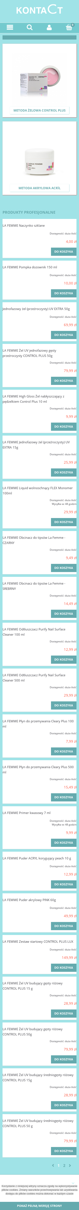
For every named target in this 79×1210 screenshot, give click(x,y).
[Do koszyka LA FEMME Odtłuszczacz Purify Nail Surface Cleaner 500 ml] (63, 705)
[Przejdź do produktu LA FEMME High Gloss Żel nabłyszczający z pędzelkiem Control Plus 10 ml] (17, 407)
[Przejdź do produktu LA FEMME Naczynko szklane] (17, 232)
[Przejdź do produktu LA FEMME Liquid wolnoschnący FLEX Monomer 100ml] (17, 499)
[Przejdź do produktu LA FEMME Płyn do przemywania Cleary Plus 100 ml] (17, 732)
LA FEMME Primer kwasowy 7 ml (27, 813)
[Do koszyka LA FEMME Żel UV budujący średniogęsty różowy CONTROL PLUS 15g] (63, 1105)
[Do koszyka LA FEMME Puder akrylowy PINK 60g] (63, 926)
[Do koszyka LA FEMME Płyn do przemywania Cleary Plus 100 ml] (63, 751)
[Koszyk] (69, 27)
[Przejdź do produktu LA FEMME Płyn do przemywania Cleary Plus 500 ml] (17, 778)
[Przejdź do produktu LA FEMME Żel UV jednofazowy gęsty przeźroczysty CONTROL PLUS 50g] (17, 361)
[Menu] (10, 27)
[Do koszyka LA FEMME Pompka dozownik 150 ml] (63, 293)
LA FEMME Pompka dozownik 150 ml (30, 267)
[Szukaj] (30, 27)
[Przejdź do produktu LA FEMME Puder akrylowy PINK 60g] (17, 907)
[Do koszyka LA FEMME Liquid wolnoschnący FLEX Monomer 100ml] (63, 522)
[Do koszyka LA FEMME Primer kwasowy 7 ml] (63, 843)
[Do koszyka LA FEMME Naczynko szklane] (63, 252)
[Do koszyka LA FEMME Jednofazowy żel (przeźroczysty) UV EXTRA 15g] (63, 472)
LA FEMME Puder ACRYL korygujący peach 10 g (37, 858)
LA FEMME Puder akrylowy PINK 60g (29, 900)
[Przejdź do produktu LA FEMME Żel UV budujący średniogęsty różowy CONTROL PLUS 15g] (17, 1086)
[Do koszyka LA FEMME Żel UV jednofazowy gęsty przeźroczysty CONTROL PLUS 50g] (63, 381)
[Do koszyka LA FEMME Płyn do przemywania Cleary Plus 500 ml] (63, 797)
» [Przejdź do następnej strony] (70, 1165)
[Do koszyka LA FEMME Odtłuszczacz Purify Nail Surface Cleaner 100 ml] (63, 660)
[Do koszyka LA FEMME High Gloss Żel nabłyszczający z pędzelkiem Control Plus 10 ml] (63, 427)
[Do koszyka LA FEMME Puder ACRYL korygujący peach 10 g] (63, 884)
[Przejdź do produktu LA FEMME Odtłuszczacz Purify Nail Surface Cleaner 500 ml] (17, 686)
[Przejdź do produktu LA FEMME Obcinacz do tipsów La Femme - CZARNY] (17, 548)
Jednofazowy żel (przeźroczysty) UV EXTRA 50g (36, 309)
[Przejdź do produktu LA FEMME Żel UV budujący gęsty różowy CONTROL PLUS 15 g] (17, 994)
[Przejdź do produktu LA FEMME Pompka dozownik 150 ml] (17, 274)
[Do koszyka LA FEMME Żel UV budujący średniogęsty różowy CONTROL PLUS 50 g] (63, 1151)
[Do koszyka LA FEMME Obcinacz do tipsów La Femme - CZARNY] (63, 568)
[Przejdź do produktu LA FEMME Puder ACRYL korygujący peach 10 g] (17, 865)
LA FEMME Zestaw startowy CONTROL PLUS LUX (38, 941)
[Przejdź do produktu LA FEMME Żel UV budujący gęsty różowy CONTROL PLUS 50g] (17, 1040)
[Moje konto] (49, 27)
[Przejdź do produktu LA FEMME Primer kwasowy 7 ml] (17, 820)
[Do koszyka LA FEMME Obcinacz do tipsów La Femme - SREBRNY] (63, 614)
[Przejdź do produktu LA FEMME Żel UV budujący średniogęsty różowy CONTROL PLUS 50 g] (17, 1132)
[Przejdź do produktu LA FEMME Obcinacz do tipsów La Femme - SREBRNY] (17, 594)
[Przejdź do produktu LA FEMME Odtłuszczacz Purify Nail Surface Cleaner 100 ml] (17, 640)
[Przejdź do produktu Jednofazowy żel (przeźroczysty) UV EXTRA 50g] (17, 315)
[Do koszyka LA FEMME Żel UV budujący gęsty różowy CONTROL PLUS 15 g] (63, 1013)
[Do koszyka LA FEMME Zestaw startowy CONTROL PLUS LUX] (63, 968)
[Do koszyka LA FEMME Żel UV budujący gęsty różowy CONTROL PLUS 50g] (63, 1059)
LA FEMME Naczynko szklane (24, 225)
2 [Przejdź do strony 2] (64, 1165)
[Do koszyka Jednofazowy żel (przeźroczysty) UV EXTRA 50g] (63, 335)
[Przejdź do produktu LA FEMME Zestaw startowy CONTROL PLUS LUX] (17, 948)
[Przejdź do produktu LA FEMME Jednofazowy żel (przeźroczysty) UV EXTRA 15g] (17, 453)
